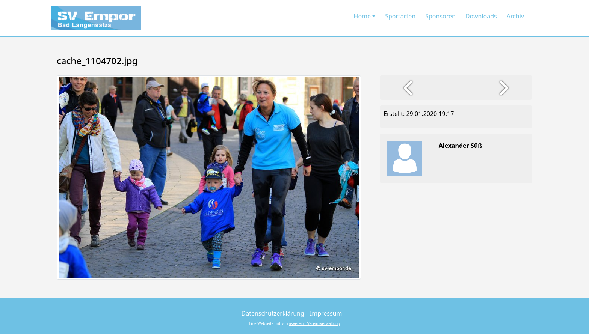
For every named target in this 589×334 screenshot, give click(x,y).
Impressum (326, 313)
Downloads (481, 16)
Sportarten (400, 16)
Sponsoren (440, 16)
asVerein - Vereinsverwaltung (314, 323)
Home (362, 16)
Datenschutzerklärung (273, 313)
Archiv (515, 16)
